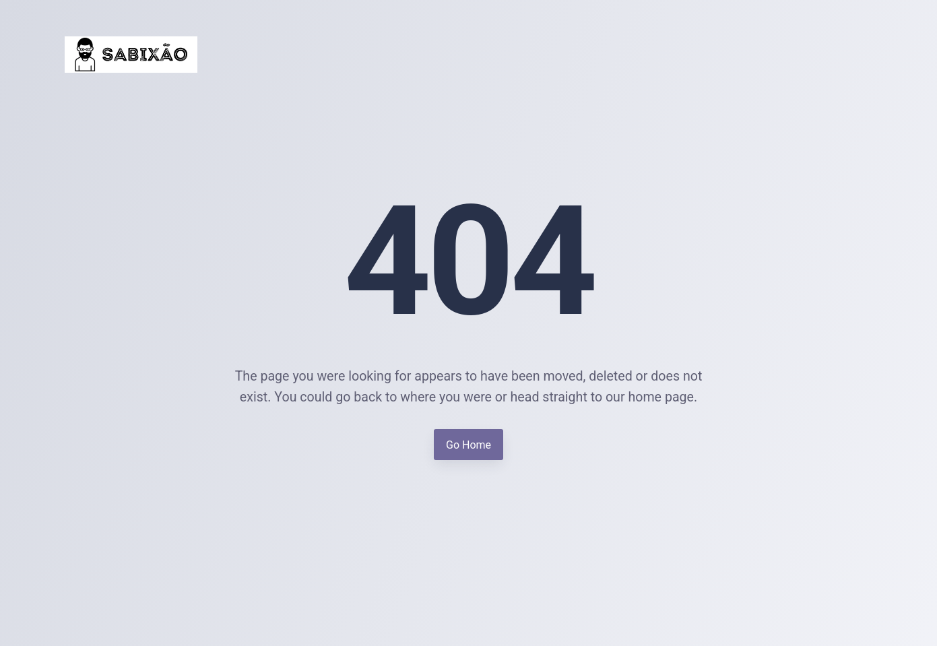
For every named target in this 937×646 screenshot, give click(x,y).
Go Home (468, 445)
